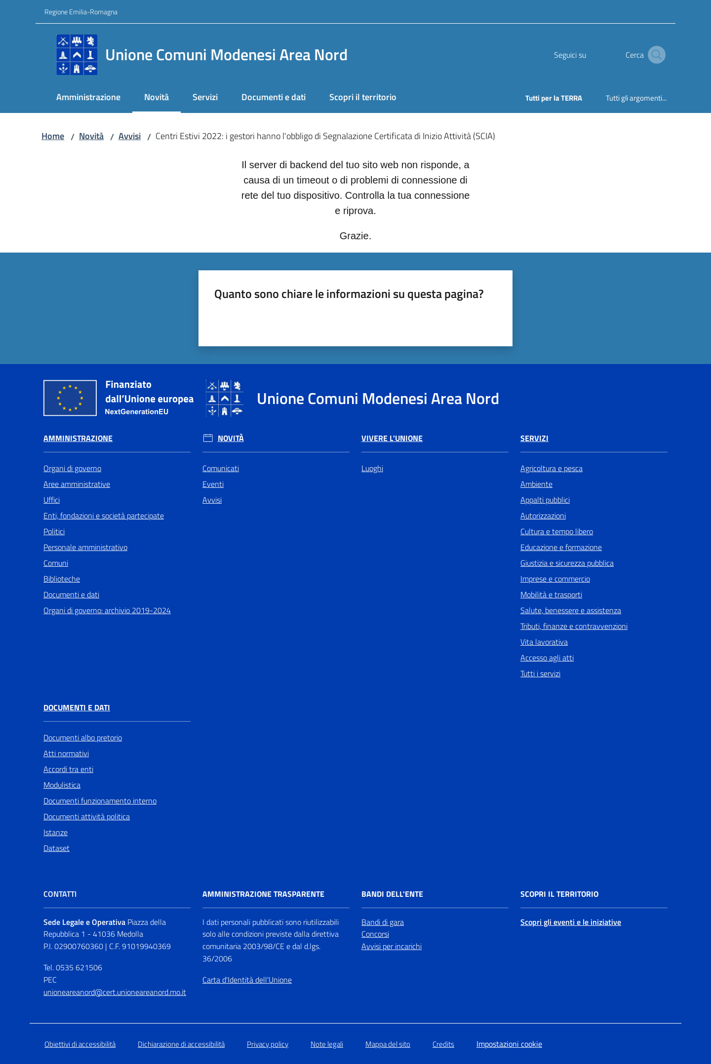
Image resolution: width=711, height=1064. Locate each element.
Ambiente (536, 484)
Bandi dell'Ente (392, 894)
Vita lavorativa (544, 642)
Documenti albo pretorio (82, 737)
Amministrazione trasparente (263, 894)
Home (52, 136)
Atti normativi (66, 753)
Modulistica (61, 785)
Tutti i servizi (540, 673)
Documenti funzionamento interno (100, 801)
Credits (443, 1044)
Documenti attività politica (86, 816)
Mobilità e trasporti (551, 594)
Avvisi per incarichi (391, 946)
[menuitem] (88, 98)
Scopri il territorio (559, 894)
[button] (655, 55)
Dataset (56, 848)
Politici (54, 531)
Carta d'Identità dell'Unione (247, 980)
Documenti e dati (71, 594)
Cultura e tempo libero (556, 531)
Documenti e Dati (76, 707)
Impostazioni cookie (509, 1044)
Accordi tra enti (68, 769)
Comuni (55, 563)
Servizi (534, 438)
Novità (91, 136)
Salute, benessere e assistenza (570, 610)
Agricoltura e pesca (551, 468)
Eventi (213, 484)
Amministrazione (78, 438)
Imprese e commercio (555, 579)
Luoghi (372, 468)
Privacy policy (267, 1044)
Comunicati (220, 468)
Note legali (327, 1044)
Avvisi (129, 136)
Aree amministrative (76, 484)
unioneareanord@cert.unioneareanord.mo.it (114, 992)
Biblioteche (61, 579)
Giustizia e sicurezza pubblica (567, 563)
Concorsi (375, 934)
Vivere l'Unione (392, 438)
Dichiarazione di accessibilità (181, 1044)
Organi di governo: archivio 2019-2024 (107, 610)
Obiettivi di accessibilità (80, 1044)
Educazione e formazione (561, 547)
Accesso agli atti (547, 657)
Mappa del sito (387, 1044)
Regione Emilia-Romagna (81, 11)
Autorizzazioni (543, 515)
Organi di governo (72, 468)
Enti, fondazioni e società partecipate (103, 515)
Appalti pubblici (545, 500)
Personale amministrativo (85, 547)
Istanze (55, 832)
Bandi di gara (382, 922)
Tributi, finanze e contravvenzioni (574, 626)
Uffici (51, 500)
